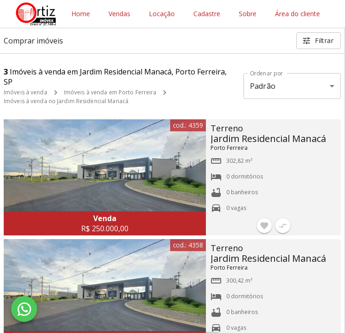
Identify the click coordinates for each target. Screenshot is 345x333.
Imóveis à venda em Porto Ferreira (110, 92)
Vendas (119, 14)
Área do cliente (297, 14)
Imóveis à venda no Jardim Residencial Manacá (66, 101)
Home (80, 14)
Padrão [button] (262, 86)
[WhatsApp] (24, 309)
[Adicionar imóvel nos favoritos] (264, 225)
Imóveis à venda (25, 92)
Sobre (247, 14)
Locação (162, 14)
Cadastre (206, 14)
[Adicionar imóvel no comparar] (282, 225)
